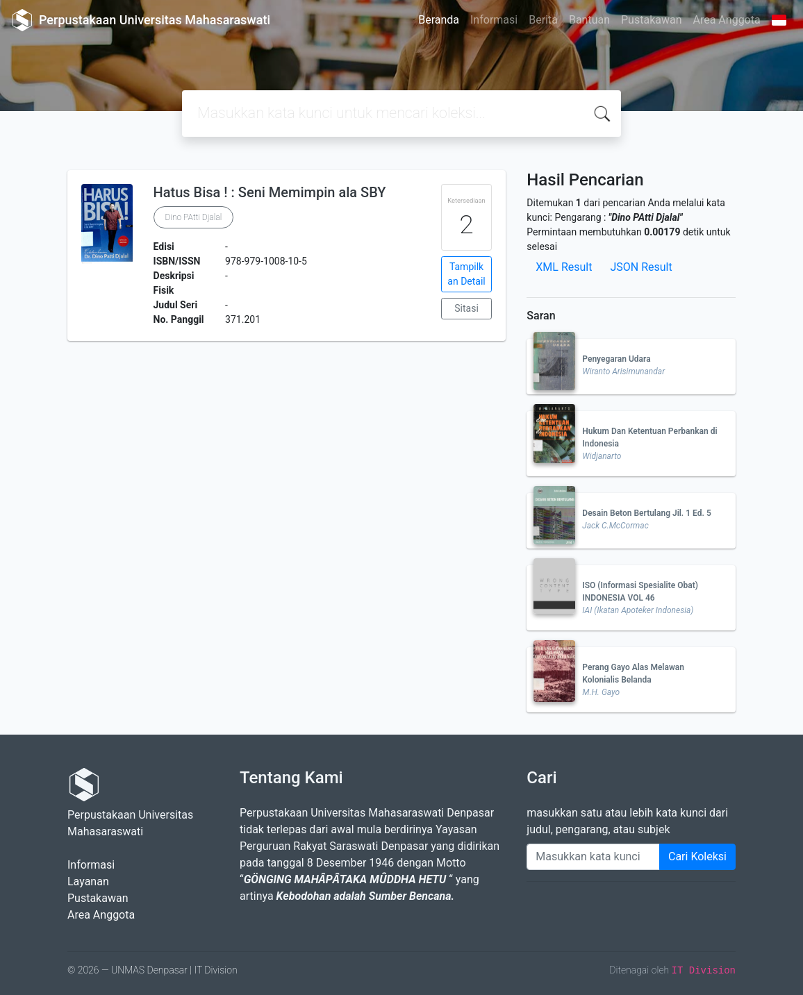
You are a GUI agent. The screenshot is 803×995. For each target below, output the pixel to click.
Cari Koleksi (697, 856)
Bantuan (589, 19)
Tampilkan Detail (466, 274)
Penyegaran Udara (616, 359)
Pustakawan (651, 19)
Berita (543, 19)
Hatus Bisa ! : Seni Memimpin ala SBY (270, 192)
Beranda (438, 19)
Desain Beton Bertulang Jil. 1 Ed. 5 (646, 513)
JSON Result (641, 267)
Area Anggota (727, 19)
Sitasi (466, 308)
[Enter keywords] (593, 857)
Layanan (88, 881)
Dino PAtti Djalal (193, 217)
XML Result (564, 267)
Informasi (494, 19)
